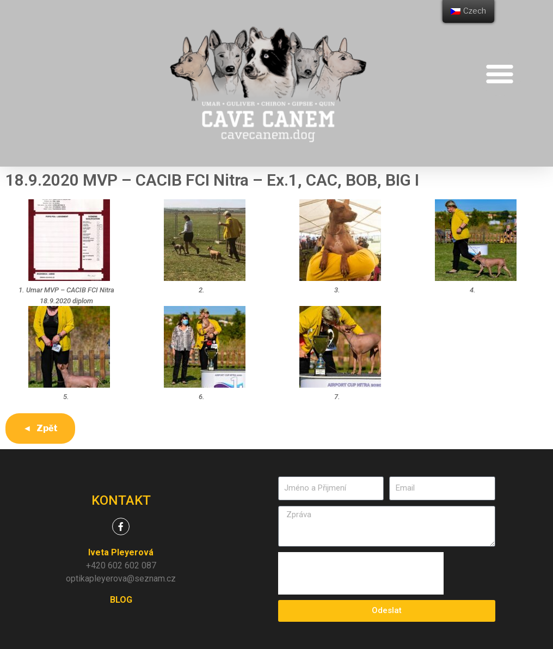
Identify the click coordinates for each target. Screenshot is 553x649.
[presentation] (361, 573)
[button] (500, 74)
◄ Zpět (40, 428)
